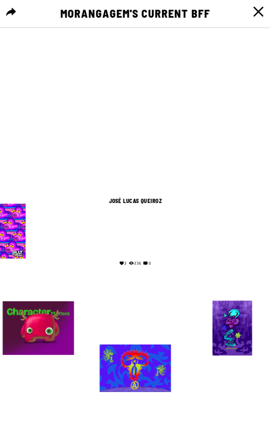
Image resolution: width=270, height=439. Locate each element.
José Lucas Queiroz (135, 201)
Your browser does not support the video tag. (135, 230)
